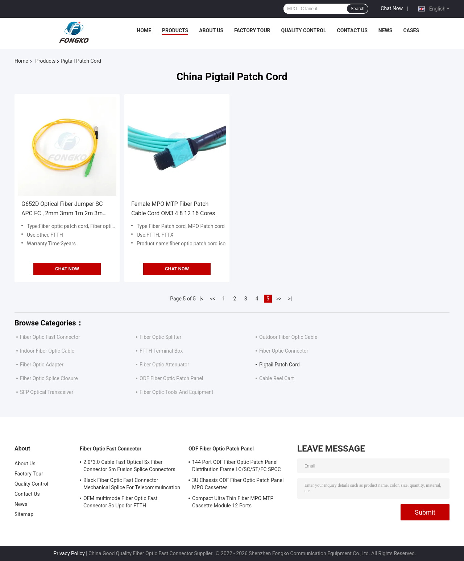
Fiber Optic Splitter (160, 337)
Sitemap (23, 514)
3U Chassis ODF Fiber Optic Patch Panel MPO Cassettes (238, 483)
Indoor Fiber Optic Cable (47, 351)
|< (202, 299)
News (385, 30)
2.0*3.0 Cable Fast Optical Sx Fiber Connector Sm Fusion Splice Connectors (129, 465)
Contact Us (352, 30)
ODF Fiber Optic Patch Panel (171, 378)
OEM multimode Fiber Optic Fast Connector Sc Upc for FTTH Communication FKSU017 (120, 503)
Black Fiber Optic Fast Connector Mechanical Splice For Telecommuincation (131, 483)
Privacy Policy (68, 553)
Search (357, 8)
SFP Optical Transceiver (46, 392)
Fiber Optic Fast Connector (50, 337)
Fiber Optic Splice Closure (49, 378)
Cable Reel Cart (276, 378)
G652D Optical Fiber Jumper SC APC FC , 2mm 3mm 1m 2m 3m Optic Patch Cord (62, 209)
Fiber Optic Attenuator (164, 364)
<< (212, 299)
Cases (411, 30)
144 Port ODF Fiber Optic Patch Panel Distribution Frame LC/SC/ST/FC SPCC (236, 465)
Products (175, 30)
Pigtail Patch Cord (279, 364)
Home (144, 30)
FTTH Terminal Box (161, 351)
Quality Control (303, 30)
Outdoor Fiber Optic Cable (288, 337)
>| (290, 299)
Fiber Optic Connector (283, 351)
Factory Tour (252, 30)
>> (279, 299)
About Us (211, 30)
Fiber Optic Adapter (41, 364)
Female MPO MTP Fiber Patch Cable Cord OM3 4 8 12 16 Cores (173, 208)
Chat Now (392, 8)
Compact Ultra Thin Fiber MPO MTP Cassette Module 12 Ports (232, 501)
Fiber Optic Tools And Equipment (176, 392)
